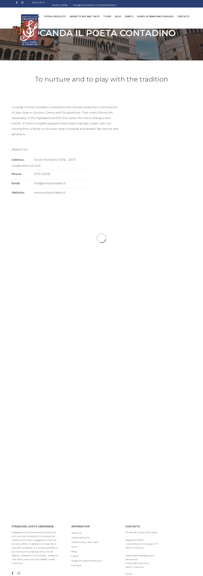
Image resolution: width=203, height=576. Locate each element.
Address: (126, 109)
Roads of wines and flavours (152, 11)
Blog (115, 11)
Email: (124, 133)
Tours (104, 11)
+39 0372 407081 (134, 2)
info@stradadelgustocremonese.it (169, 2)
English (29, 2)
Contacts (181, 11)
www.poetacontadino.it (156, 142)
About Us (69, 493)
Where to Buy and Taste (81, 11)
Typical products (52, 11)
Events (126, 11)
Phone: (125, 124)
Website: (126, 142)
